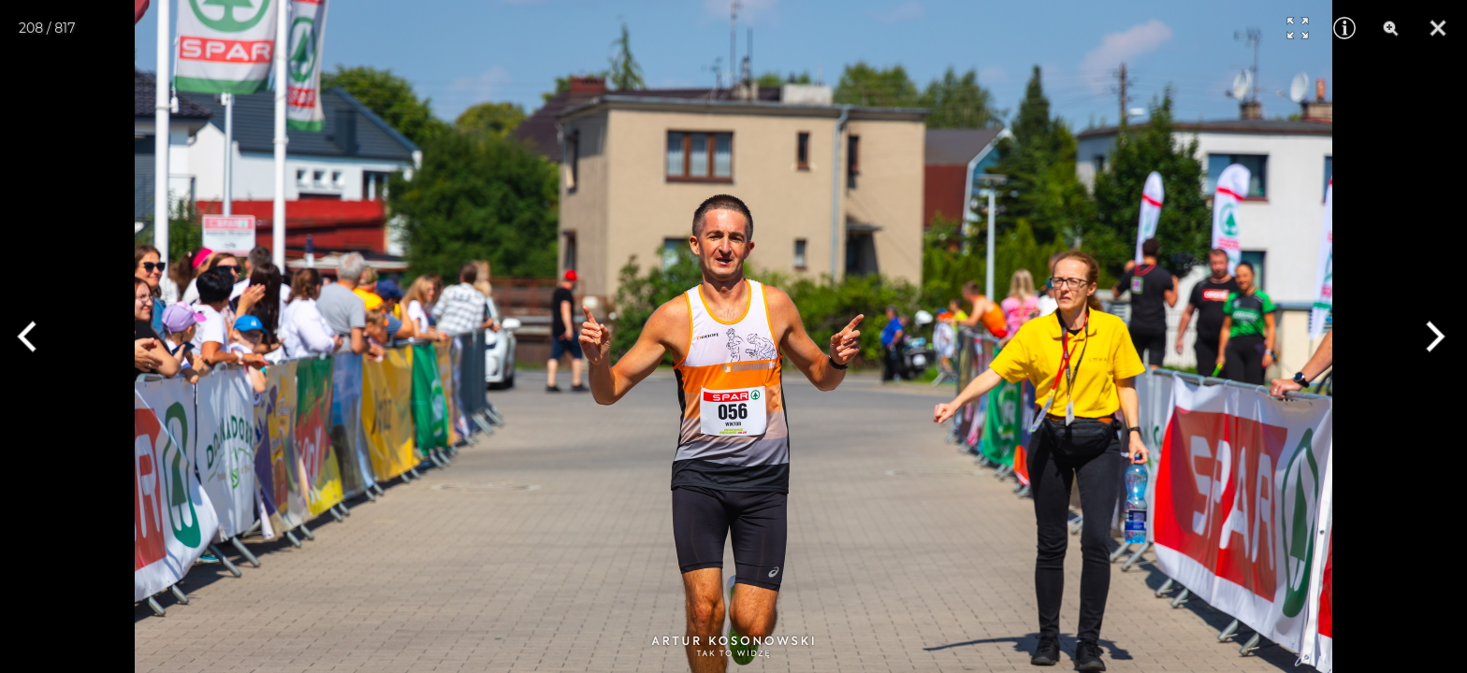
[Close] (1438, 28)
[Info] (1344, 28)
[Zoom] (1391, 28)
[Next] (1432, 336)
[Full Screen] (1297, 28)
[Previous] (35, 336)
